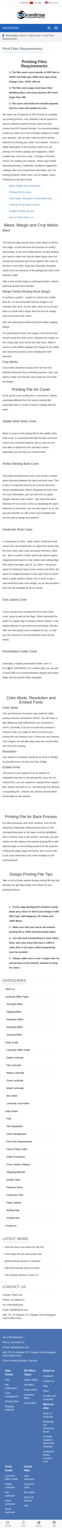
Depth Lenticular (15, 1057)
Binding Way (13, 1210)
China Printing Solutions (14, 1360)
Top (54, 1523)
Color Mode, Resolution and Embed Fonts (30, 198)
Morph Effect (30, 1389)
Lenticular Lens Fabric (18, 1103)
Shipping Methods (16, 1172)
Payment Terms (15, 1187)
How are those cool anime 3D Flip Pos (24, 1247)
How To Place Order (17, 1149)
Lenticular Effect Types (17, 996)
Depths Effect (31, 1380)
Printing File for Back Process (24, 204)
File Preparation (15, 1126)
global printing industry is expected (22, 1261)
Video (46, 1391)
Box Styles (12, 1095)
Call (23, 1523)
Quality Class (13, 1179)
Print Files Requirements (19, 1141)
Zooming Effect (14, 1034)
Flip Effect (29, 1384)
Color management (16, 1134)
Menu (39, 1523)
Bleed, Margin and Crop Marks (25, 186)
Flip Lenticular (14, 1065)
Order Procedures (16, 1156)
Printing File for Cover (20, 192)
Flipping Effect (14, 1011)
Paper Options (14, 1202)
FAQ (9, 1118)
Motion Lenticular (15, 1073)
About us (10, 989)
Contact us (11, 1225)
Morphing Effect (15, 1027)
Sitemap (32, 1360)
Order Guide (11, 1042)
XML (26, 1505)
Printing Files (11, 1401)
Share (8, 1523)
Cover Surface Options (18, 1164)
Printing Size (13, 1218)
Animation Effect (15, 1019)
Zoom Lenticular (15, 1080)
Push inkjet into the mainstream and (23, 1254)
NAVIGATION (10, 28)
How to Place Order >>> (21, 217)
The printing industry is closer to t (22, 1275)
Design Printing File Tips (21, 211)
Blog (45, 1386)
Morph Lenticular (15, 1088)
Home (23, 35)
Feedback (48, 1376)
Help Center (35, 35)
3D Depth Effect (15, 1004)
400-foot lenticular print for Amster (22, 1268)
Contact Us (48, 1381)
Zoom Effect (30, 1403)
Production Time (15, 1195)
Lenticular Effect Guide (18, 1050)
